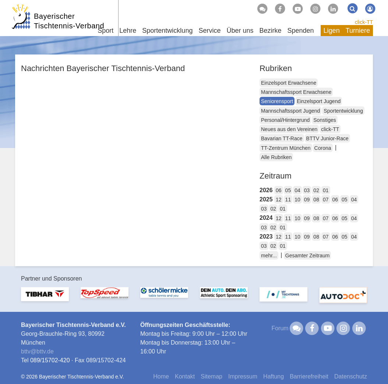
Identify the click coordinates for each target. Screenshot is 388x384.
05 (288, 190)
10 (297, 199)
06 (279, 190)
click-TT (364, 22)
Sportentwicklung (343, 111)
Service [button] (209, 30)
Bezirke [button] (270, 30)
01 (326, 190)
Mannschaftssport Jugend (290, 111)
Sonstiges (324, 120)
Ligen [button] (332, 30)
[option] (45, 298)
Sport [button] (105, 30)
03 (307, 190)
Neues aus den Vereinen (289, 129)
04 (297, 190)
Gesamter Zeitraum (307, 255)
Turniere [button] (358, 30)
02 (316, 190)
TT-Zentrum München (286, 148)
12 (279, 199)
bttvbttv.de (37, 351)
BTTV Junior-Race (327, 138)
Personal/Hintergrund (285, 120)
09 (307, 199)
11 (288, 199)
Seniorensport (277, 101)
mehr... (269, 255)
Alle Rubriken (276, 157)
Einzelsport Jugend (319, 101)
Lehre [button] (127, 30)
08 (316, 199)
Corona (322, 148)
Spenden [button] (301, 30)
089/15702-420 (50, 360)
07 (326, 199)
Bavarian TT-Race (282, 138)
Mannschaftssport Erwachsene (296, 92)
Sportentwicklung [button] (167, 30)
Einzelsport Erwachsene (288, 83)
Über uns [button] (239, 30)
